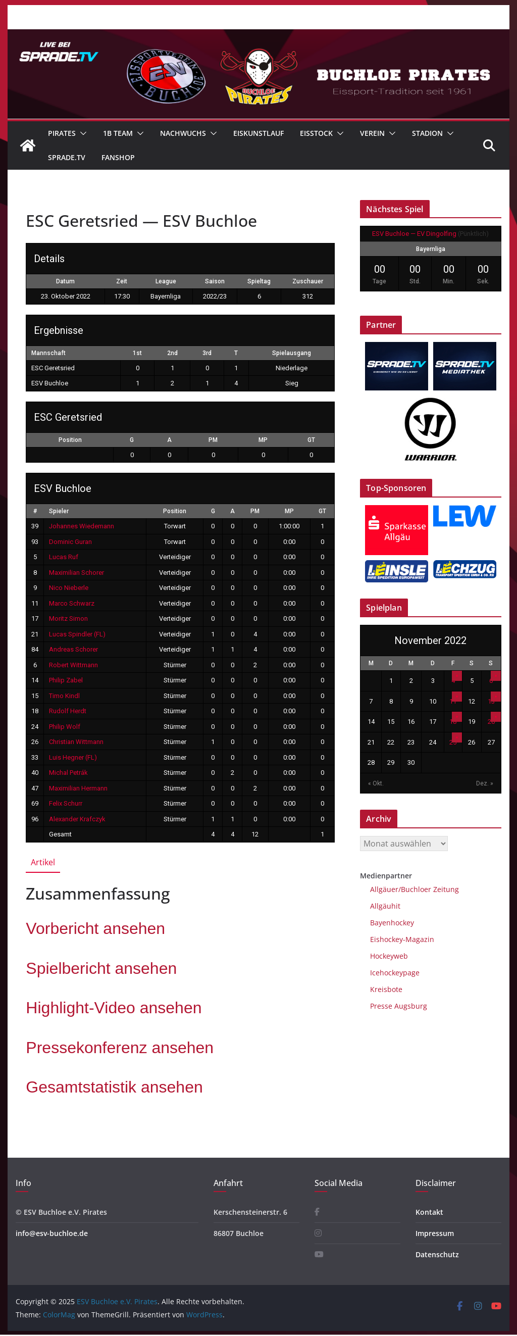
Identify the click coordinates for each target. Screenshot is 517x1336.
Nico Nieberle (68, 587)
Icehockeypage (395, 972)
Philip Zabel (66, 680)
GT (311, 439)
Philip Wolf (64, 726)
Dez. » (484, 783)
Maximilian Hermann (78, 788)
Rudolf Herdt (67, 711)
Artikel (43, 862)
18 (452, 721)
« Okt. (376, 783)
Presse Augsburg (398, 1006)
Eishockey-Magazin (402, 939)
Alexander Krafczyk (77, 819)
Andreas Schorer (73, 649)
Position (70, 439)
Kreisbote (386, 989)
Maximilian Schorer (76, 572)
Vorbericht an (95, 928)
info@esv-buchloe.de (52, 1233)
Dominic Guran (70, 542)
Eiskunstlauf (258, 133)
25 (452, 742)
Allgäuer (384, 889)
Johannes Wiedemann (81, 526)
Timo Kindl (64, 696)
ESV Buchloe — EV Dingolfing (414, 233)
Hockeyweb (389, 956)
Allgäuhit (385, 906)
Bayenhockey (392, 922)
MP (263, 439)
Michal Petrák (68, 772)
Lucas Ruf (63, 557)
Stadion (427, 133)
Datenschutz (437, 1254)
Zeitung (445, 889)
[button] (81, 133)
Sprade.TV (66, 157)
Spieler (59, 511)
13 (491, 701)
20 (491, 721)
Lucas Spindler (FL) (77, 634)
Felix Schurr (65, 803)
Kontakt (429, 1212)
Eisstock (316, 133)
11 (452, 701)
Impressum (435, 1233)
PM (213, 439)
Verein (372, 133)
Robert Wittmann (73, 665)
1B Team (118, 133)
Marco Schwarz (71, 603)
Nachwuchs (183, 133)
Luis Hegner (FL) (73, 757)
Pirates (62, 133)
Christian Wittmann (76, 742)
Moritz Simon (68, 618)
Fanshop (118, 157)
